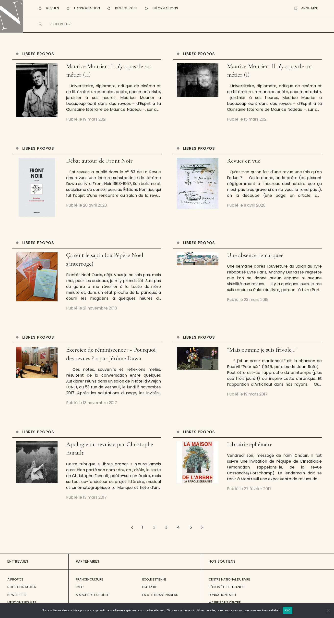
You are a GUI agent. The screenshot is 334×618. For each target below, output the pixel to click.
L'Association (87, 8)
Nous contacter (21, 588)
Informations (165, 8)
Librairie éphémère (249, 446)
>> (202, 529)
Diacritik (149, 588)
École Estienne (154, 581)
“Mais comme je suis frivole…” (262, 351)
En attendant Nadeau (160, 596)
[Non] (327, 610)
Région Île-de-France (226, 588)
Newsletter (16, 596)
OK (287, 610)
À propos (15, 581)
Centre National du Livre (229, 581)
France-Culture (89, 581)
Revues (52, 8)
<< (132, 529)
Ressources (126, 8)
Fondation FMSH (222, 596)
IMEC (80, 588)
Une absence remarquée (255, 256)
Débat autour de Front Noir (99, 162)
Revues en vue (243, 162)
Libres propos (38, 55)
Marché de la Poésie (92, 596)
